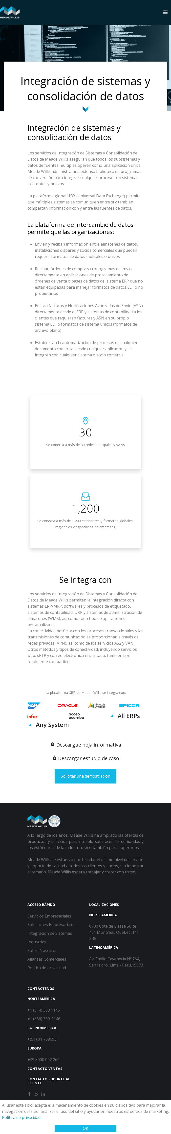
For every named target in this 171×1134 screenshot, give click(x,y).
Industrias (36, 942)
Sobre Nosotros (42, 950)
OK (85, 1128)
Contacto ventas (44, 1068)
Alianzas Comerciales (46, 959)
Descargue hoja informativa (85, 745)
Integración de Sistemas (49, 933)
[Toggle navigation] (165, 12)
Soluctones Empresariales (51, 924)
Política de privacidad (21, 1117)
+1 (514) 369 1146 (43, 1010)
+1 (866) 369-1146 (43, 1018)
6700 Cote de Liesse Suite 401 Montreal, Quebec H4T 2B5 (114, 932)
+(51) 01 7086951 (43, 1039)
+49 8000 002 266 (43, 1059)
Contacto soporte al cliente (48, 1081)
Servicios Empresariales (49, 916)
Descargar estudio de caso (85, 758)
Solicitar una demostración (85, 776)
